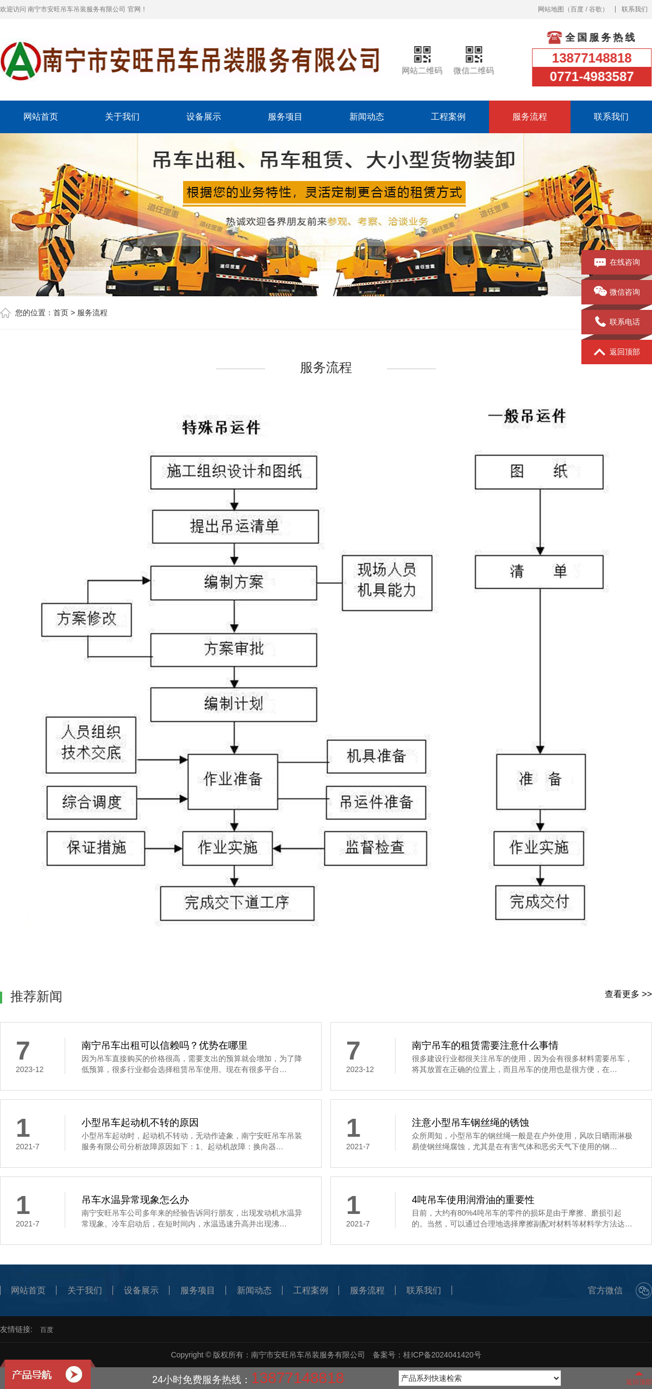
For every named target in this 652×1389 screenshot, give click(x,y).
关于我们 (122, 116)
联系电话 (617, 322)
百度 (577, 9)
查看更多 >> (628, 994)
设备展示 (203, 116)
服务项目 (285, 116)
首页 (60, 312)
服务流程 (529, 116)
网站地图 (551, 9)
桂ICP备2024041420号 (442, 1354)
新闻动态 (366, 116)
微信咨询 (617, 292)
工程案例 (448, 116)
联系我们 (635, 9)
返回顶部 (617, 352)
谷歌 (595, 9)
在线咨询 (617, 262)
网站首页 (40, 116)
